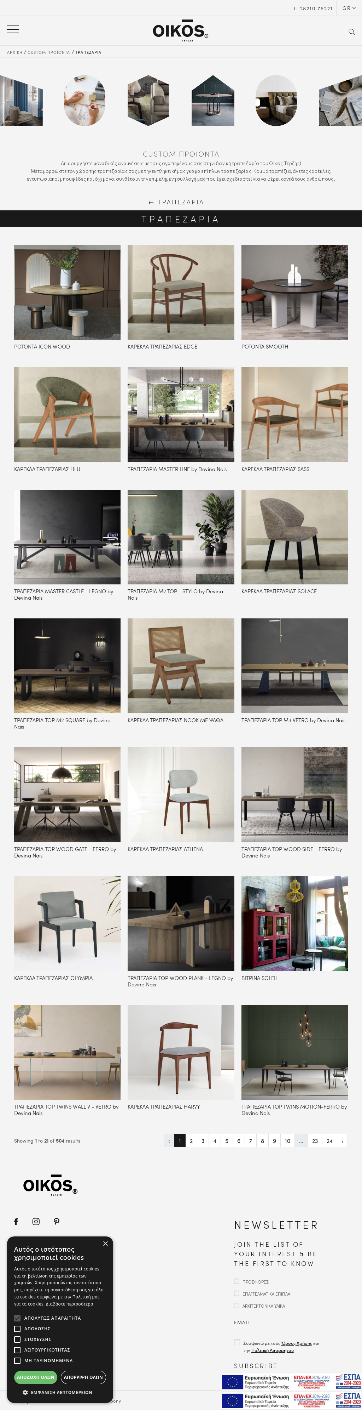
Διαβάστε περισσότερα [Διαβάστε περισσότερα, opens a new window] (69, 1304)
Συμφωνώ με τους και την (281, 1346)
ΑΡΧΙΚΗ (15, 52)
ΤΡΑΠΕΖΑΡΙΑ (88, 52)
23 (315, 1140)
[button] (60, 1392)
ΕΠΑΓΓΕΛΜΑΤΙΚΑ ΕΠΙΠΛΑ (266, 1294)
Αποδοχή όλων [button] (35, 1377)
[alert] (60, 1319)
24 (330, 1140)
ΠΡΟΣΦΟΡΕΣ (256, 1282)
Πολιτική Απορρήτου (272, 1350)
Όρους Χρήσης (296, 1343)
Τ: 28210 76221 (313, 8)
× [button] (105, 1244)
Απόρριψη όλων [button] (83, 1377)
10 (287, 1140)
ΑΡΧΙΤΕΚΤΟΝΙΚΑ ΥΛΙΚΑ (264, 1306)
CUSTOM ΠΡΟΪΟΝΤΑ (49, 52)
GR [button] (347, 7)
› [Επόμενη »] (342, 1140)
